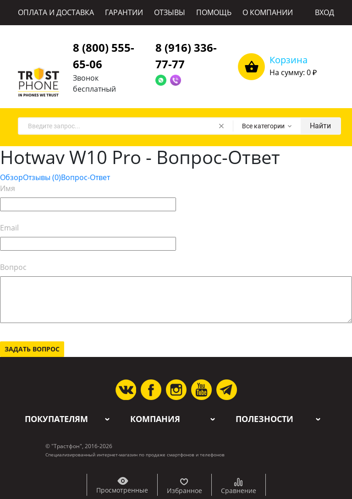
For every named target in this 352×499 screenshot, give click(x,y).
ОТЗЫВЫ (169, 12)
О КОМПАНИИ (267, 12)
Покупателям (56, 419)
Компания (155, 419)
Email (9, 228)
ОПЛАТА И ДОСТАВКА (56, 12)
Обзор (11, 177)
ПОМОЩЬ (213, 12)
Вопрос (13, 267)
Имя (7, 188)
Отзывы (42, 177)
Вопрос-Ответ (85, 177)
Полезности (264, 419)
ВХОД (324, 12)
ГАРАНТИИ (124, 12)
